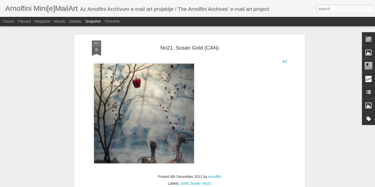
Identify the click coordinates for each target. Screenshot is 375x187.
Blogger (204, 184)
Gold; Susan (190, 153)
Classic (8, 21)
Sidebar (75, 21)
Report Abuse (219, 184)
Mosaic (59, 21)
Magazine (43, 21)
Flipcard (24, 21)
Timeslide (112, 21)
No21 (207, 153)
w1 (285, 31)
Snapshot (93, 21)
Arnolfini (214, 146)
